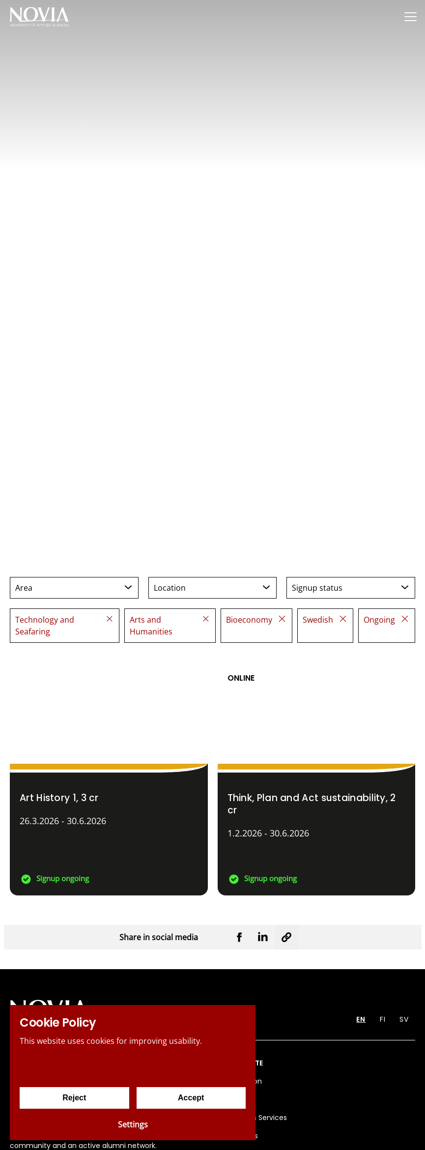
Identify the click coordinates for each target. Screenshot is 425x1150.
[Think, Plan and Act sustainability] (317, 774)
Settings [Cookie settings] (133, 1124)
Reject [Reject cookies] (74, 1097)
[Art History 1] (109, 774)
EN (361, 1019)
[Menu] (410, 16)
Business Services (257, 1117)
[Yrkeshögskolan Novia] (39, 16)
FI (383, 1019)
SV (404, 1019)
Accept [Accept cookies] (191, 1097)
